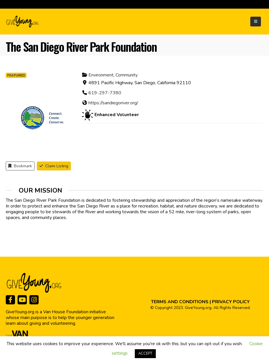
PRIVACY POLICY (231, 302)
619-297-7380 (104, 93)
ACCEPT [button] (145, 353)
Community (126, 75)
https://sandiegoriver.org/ (113, 103)
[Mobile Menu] (255, 21)
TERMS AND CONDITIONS (180, 302)
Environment (100, 75)
